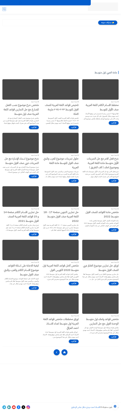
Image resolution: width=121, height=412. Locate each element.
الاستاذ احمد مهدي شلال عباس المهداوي (85, 407)
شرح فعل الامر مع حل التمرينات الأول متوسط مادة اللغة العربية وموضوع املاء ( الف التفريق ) (103, 163)
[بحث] (4, 10)
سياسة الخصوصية (40, 2)
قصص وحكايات (44, 9)
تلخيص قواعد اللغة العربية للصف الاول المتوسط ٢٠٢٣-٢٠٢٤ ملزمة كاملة (62, 109)
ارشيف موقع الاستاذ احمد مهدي (67, 2)
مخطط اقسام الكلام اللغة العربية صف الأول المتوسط (102, 107)
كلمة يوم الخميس (18, 9)
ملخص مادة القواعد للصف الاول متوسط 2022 (102, 214)
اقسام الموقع (84, 2)
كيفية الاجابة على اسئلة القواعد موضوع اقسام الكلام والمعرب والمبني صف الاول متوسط (21, 270)
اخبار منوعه (78, 9)
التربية (70, 9)
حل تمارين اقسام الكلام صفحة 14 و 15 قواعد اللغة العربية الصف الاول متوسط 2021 (21, 216)
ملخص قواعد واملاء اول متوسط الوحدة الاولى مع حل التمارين (102, 321)
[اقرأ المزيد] (114, 123)
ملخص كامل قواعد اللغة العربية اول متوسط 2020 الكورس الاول (61, 267)
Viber (29, 2)
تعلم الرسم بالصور (59, 9)
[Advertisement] (60, 49)
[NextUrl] (57, 352)
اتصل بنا (51, 2)
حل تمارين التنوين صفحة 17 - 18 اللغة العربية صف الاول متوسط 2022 (61, 216)
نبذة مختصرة (31, 9)
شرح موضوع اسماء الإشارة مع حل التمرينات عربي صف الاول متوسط (21, 160)
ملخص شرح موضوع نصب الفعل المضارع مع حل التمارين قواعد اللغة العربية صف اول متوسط (21, 109)
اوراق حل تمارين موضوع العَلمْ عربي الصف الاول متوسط (101, 267)
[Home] (64, 352)
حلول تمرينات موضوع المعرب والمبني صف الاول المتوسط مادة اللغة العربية (61, 163)
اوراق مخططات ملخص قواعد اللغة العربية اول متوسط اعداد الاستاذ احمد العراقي (61, 323)
